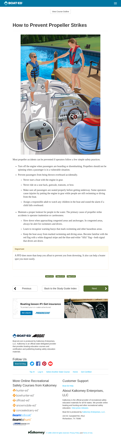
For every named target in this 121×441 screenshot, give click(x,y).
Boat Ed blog (20, 364)
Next (94, 288)
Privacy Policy (75, 433)
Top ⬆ (32, 372)
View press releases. (80, 408)
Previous (26, 288)
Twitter (32, 364)
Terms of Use (87, 433)
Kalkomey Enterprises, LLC (93, 412)
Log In (40, 372)
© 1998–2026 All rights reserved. (57, 433)
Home (75, 372)
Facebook (38, 364)
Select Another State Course (58, 372)
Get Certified (86, 372)
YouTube (50, 364)
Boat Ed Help (68, 386)
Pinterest (44, 364)
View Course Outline (60, 11)
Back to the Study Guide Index (60, 288)
